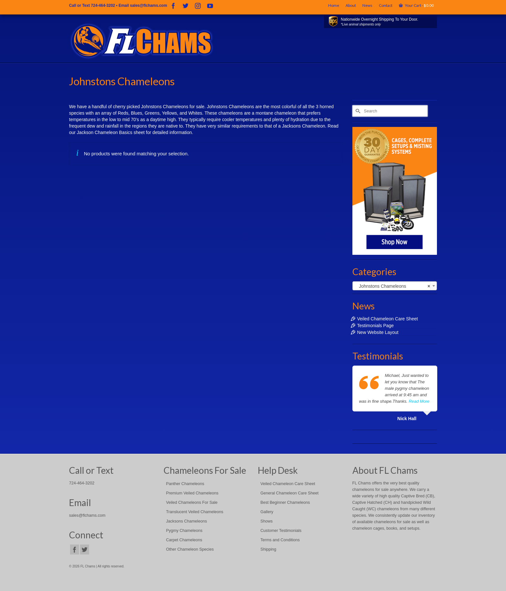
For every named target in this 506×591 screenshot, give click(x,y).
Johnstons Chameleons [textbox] (392, 286)
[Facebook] (173, 5)
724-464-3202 (103, 5)
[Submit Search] (357, 111)
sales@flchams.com (148, 5)
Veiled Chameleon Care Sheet (387, 318)
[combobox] (394, 285)
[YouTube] (210, 5)
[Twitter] (185, 5)
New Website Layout (378, 332)
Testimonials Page (375, 325)
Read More (419, 401)
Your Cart (416, 5)
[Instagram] (198, 5)
